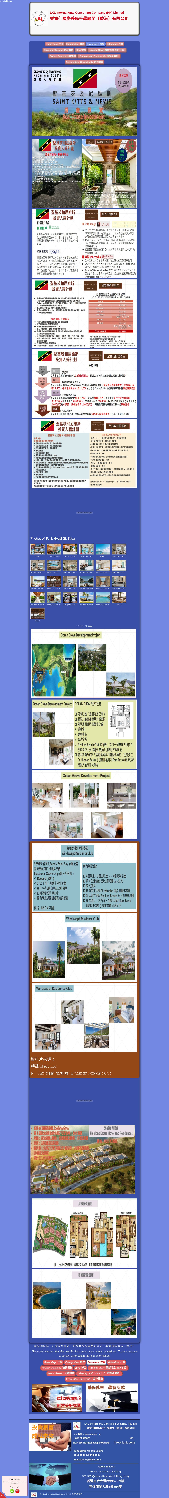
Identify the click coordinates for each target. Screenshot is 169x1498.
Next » (90, 626)
